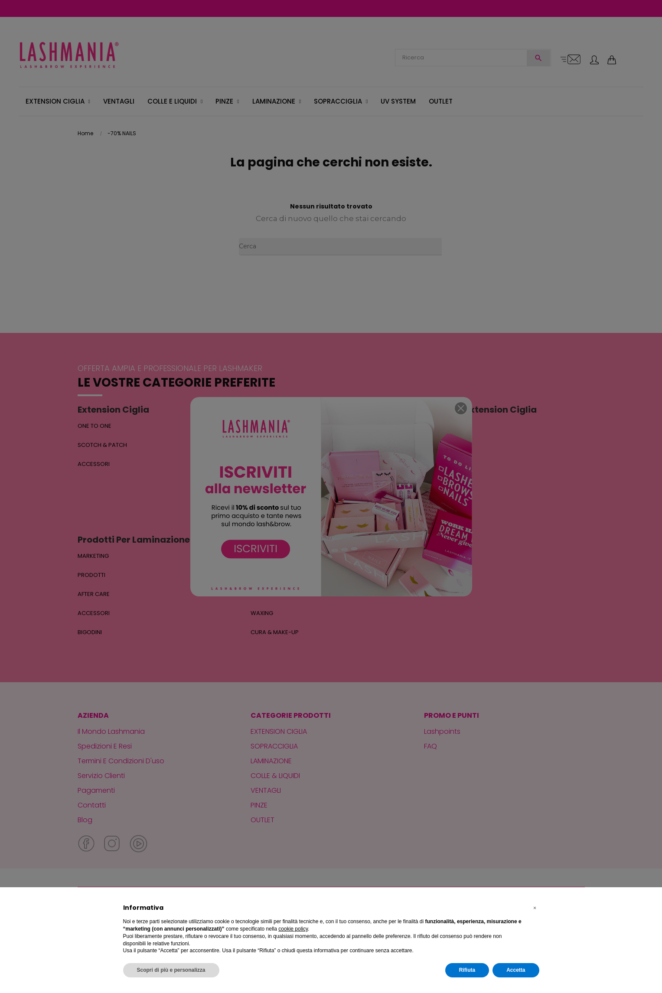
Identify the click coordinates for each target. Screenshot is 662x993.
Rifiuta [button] (467, 970)
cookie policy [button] (293, 929)
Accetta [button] (515, 970)
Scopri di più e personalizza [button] (171, 970)
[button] (535, 908)
